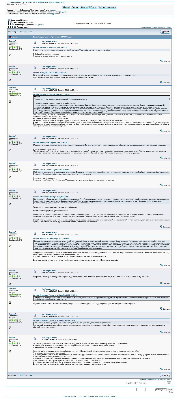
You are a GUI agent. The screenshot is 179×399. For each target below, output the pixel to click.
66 (21, 32)
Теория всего (22, 27)
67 (23, 32)
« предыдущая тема (148, 27)
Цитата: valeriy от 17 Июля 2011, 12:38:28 (49, 73)
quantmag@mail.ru (52, 14)
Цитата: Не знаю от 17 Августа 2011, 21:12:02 (51, 170)
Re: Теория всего (49, 41)
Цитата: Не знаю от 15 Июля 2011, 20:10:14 (50, 47)
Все (30, 32)
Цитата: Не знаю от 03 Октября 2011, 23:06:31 (51, 239)
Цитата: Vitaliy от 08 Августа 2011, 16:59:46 (50, 142)
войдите (41, 2)
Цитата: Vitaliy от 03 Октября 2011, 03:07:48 (50, 197)
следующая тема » (163, 27)
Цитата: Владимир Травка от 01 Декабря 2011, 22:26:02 (55, 295)
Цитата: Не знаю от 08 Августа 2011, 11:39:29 (51, 94)
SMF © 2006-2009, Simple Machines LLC (100, 396)
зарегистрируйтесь (56, 2)
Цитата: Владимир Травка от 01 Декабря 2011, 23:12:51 (55, 320)
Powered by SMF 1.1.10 (72, 396)
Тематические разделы (23, 22)
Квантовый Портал (19, 20)
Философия (20, 25)
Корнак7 (39, 25)
